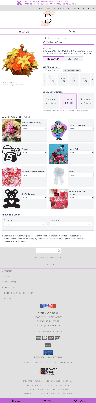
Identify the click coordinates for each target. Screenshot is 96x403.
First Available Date (71, 70)
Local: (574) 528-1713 (48, 325)
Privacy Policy (31, 393)
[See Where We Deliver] (48, 264)
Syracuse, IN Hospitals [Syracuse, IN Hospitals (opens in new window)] (62, 381)
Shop (24, 31)
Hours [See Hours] (80, 400)
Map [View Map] (48, 400)
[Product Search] (48, 250)
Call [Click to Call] (16, 400)
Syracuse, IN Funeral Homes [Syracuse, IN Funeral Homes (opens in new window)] (36, 381)
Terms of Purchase (49, 393)
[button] (48, 352)
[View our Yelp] (54, 307)
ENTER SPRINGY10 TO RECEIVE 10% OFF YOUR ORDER (51, 1)
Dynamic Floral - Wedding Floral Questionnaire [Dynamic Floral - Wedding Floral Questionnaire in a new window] (48, 362)
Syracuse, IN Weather (35, 385)
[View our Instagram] (50, 307)
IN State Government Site (59, 385)
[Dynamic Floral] (48, 25)
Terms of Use (66, 393)
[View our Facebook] (42, 307)
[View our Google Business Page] (46, 307)
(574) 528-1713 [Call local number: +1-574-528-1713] (87, 8)
